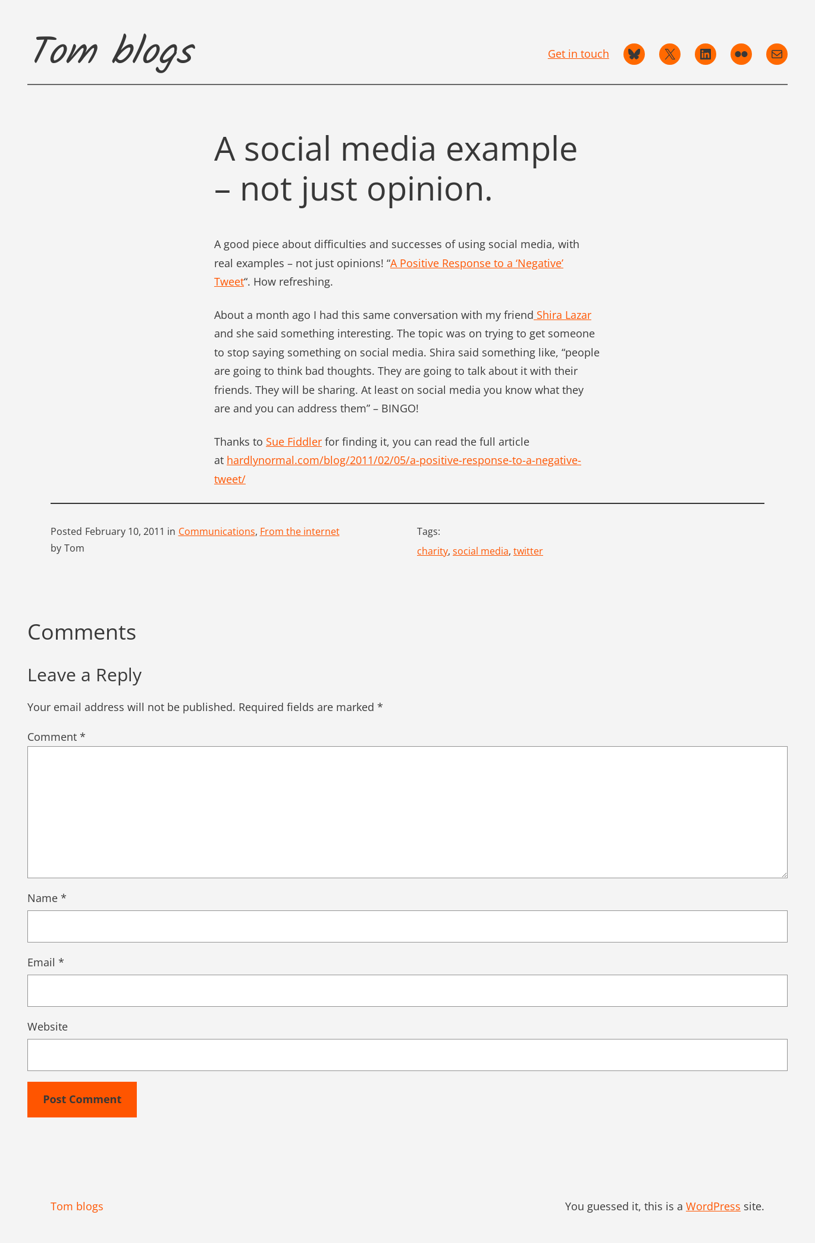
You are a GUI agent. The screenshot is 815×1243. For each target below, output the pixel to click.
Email (45, 962)
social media (481, 551)
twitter (528, 551)
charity (432, 551)
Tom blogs (109, 53)
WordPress (713, 1206)
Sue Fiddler (294, 441)
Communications (216, 531)
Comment (56, 736)
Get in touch (578, 53)
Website (47, 1026)
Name (47, 898)
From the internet (300, 531)
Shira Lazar (562, 315)
